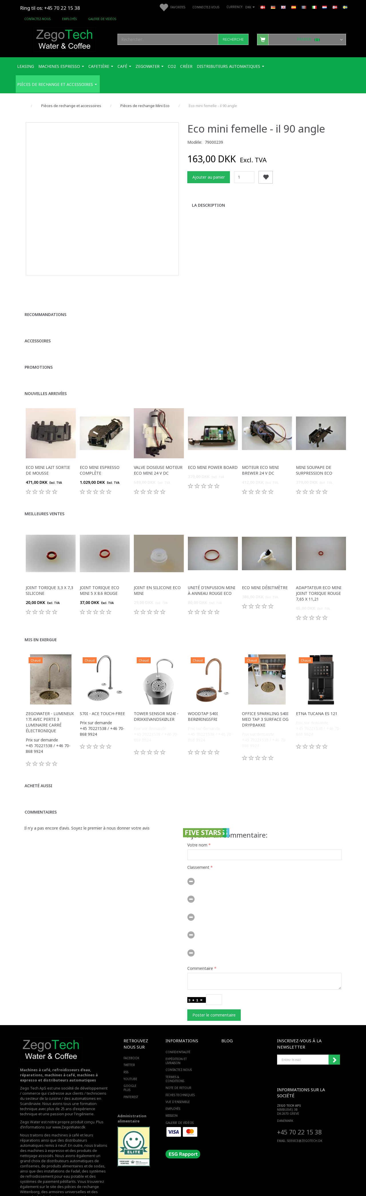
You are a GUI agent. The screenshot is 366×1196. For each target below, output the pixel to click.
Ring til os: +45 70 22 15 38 (50, 8)
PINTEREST (131, 1070)
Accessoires (38, 313)
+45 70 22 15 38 (299, 1105)
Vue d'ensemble (178, 1075)
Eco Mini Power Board (213, 440)
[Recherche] (233, 39)
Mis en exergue (41, 612)
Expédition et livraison (176, 1034)
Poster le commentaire (214, 987)
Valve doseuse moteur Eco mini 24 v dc (158, 443)
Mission (172, 1089)
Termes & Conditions (175, 1052)
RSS (126, 1045)
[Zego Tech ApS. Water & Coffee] (64, 38)
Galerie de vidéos (102, 19)
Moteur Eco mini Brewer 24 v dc (260, 443)
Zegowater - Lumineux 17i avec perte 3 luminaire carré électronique (50, 695)
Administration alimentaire (132, 1091)
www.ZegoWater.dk (68, 1100)
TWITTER (129, 1038)
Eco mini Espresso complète (100, 443)
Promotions (39, 340)
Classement (198, 840)
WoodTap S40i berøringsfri (203, 689)
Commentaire (200, 941)
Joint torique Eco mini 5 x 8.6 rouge (99, 563)
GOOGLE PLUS (130, 1061)
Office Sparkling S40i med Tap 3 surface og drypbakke (265, 692)
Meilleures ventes (44, 486)
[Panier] (301, 39)
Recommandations (45, 287)
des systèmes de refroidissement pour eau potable (63, 1147)
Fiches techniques (180, 1068)
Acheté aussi (38, 758)
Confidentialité (178, 1025)
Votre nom (197, 817)
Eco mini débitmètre (265, 560)
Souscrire (334, 1032)
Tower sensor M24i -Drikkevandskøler (156, 689)
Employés (69, 19)
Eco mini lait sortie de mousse (48, 443)
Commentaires (41, 785)
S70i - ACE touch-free (102, 686)
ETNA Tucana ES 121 (316, 686)
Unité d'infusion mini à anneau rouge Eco (211, 563)
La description (208, 205)
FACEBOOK (131, 1031)
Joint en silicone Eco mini (157, 563)
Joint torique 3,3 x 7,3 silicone (49, 563)
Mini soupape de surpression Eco (314, 443)
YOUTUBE (130, 1052)
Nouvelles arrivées (46, 366)
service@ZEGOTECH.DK (304, 1114)
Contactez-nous (37, 19)
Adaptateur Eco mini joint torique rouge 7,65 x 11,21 (318, 566)
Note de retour (178, 1061)
